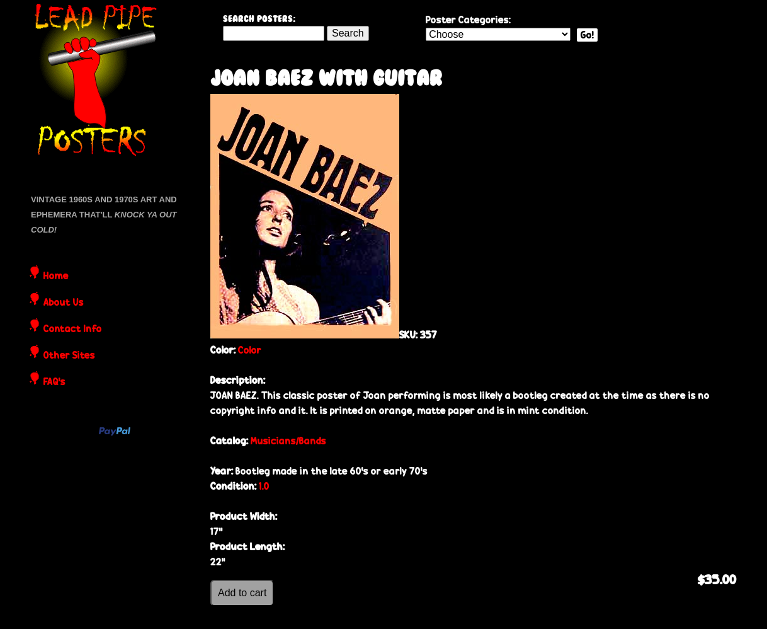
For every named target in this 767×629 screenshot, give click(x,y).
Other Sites (69, 356)
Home (56, 276)
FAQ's (54, 382)
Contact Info (72, 329)
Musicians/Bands (288, 440)
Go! (587, 35)
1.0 (264, 486)
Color (249, 350)
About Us (63, 303)
